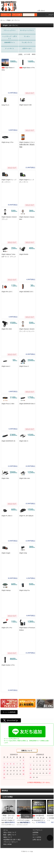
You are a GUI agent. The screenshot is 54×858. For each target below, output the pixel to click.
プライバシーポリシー (10, 845)
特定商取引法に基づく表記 (12, 842)
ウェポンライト (27, 42)
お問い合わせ (40, 10)
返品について (7, 840)
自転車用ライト (9, 42)
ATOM (9, 847)
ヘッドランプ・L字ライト (9, 37)
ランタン (27, 36)
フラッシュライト (10, 30)
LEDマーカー (26, 48)
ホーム (3, 20)
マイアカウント (38, 833)
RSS (4, 847)
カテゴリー (6, 14)
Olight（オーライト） (14, 20)
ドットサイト (9, 48)
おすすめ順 (27, 54)
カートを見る (37, 840)
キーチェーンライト (27, 30)
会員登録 (35, 835)
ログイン (35, 838)
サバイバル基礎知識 (9, 715)
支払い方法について (9, 835)
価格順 (33, 54)
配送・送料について (9, 838)
